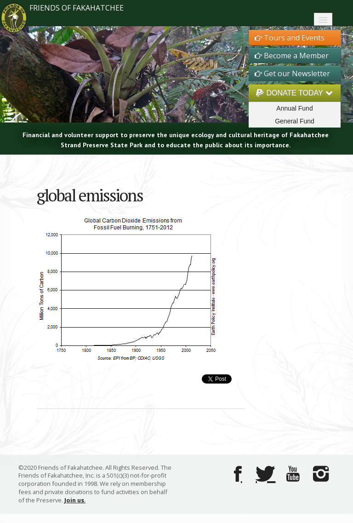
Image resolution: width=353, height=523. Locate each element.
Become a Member (292, 55)
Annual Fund (294, 108)
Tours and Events (290, 38)
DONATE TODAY (294, 93)
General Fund (294, 121)
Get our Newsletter (292, 73)
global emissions (90, 195)
